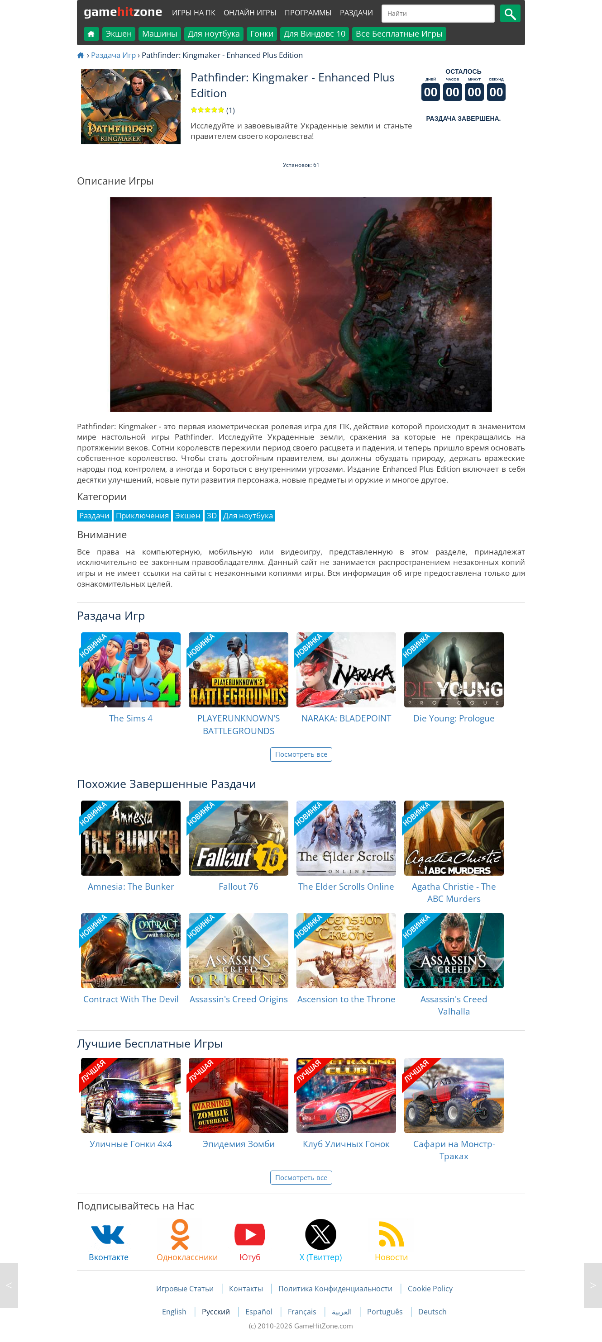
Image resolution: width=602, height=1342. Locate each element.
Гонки (261, 33)
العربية (343, 1312)
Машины (159, 33)
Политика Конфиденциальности (335, 1289)
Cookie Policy (430, 1289)
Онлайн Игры (250, 13)
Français (303, 1312)
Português (386, 1312)
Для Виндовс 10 (314, 33)
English (175, 1312)
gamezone (123, 11)
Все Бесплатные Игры (399, 33)
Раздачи (356, 13)
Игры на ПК (193, 13)
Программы (308, 13)
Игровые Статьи (185, 1289)
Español (259, 1312)
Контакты (246, 1289)
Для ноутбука (214, 33)
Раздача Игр (113, 55)
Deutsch (432, 1312)
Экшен (119, 33)
